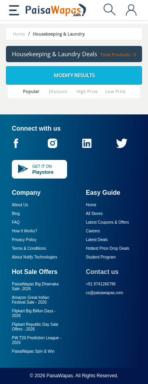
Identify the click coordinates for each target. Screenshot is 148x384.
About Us (20, 205)
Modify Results (74, 75)
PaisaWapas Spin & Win (33, 351)
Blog (16, 213)
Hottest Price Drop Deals (107, 248)
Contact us (102, 271)
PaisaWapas (60, 375)
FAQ (16, 222)
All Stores (94, 213)
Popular (31, 91)
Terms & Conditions (29, 248)
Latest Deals (97, 240)
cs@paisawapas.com (105, 293)
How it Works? (24, 231)
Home (91, 205)
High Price (87, 91)
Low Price (115, 91)
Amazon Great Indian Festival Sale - (30, 299)
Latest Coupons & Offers (107, 222)
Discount (58, 91)
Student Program (101, 257)
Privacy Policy (24, 240)
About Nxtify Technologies (34, 257)
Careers (93, 231)
